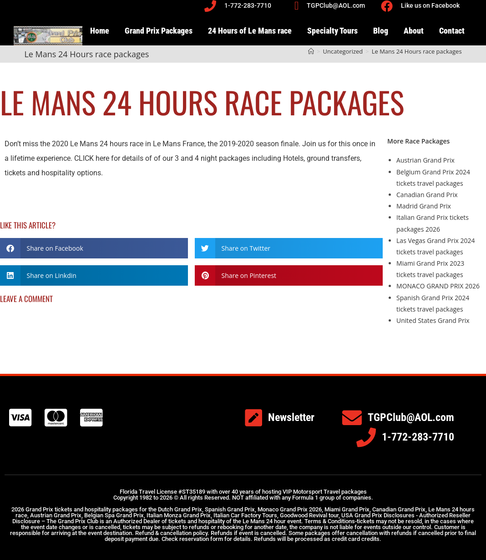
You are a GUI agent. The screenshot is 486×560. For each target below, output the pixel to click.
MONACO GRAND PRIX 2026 (438, 286)
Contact (452, 30)
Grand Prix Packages (158, 30)
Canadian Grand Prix (427, 194)
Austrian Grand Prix (425, 160)
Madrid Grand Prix (423, 206)
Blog (380, 30)
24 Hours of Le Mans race (250, 30)
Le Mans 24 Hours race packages (417, 51)
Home (99, 30)
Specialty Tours (332, 30)
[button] (94, 248)
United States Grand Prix (432, 320)
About (414, 30)
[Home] (311, 51)
